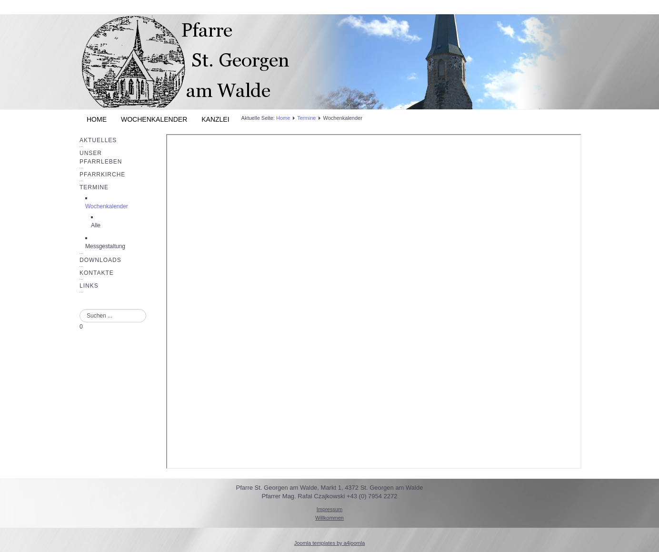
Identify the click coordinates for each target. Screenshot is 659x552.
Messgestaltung (105, 246)
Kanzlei (215, 119)
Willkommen (329, 518)
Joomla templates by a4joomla (329, 543)
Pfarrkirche (102, 174)
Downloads (100, 260)
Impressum (329, 509)
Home (97, 119)
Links (89, 285)
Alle (95, 225)
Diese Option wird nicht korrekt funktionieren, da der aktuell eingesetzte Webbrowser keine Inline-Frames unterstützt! (373, 301)
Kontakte (97, 273)
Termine (94, 187)
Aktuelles (98, 140)
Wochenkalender (154, 119)
